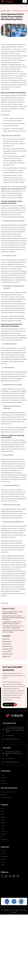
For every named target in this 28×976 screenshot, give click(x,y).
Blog (8, 10)
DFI (2, 837)
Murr (2, 811)
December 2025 (7, 646)
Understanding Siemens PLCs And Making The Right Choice (12, 612)
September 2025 (7, 654)
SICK (2, 814)
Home (4, 10)
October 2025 (6, 651)
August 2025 (6, 656)
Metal (3, 853)
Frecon (3, 817)
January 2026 (6, 644)
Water (3, 865)
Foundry (3, 851)
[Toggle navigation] (24, 1)
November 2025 (7, 649)
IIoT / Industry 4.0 (6, 797)
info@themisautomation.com (12, 739)
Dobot (3, 808)
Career (3, 780)
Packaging (4, 856)
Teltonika (4, 831)
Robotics (4, 794)
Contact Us (10, 704)
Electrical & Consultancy (9, 792)
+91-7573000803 (9, 735)
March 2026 (5, 639)
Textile (3, 862)
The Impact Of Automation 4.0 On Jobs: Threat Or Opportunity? (12, 627)
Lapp (2, 828)
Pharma (3, 859)
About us (4, 777)
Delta (3, 820)
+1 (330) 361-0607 (9, 758)
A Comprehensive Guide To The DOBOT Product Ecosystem (11, 622)
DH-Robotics (5, 839)
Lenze (3, 825)
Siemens (3, 823)
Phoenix (3, 834)
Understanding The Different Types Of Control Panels (13, 631)
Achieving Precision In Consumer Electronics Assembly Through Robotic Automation (13, 617)
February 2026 (6, 641)
